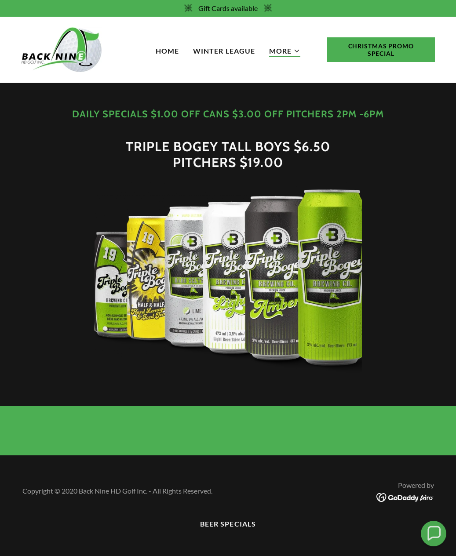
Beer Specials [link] (227, 524)
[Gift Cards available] (228, 8)
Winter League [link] (224, 51)
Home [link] (167, 51)
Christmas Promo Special (381, 49)
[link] (61, 48)
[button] (284, 51)
